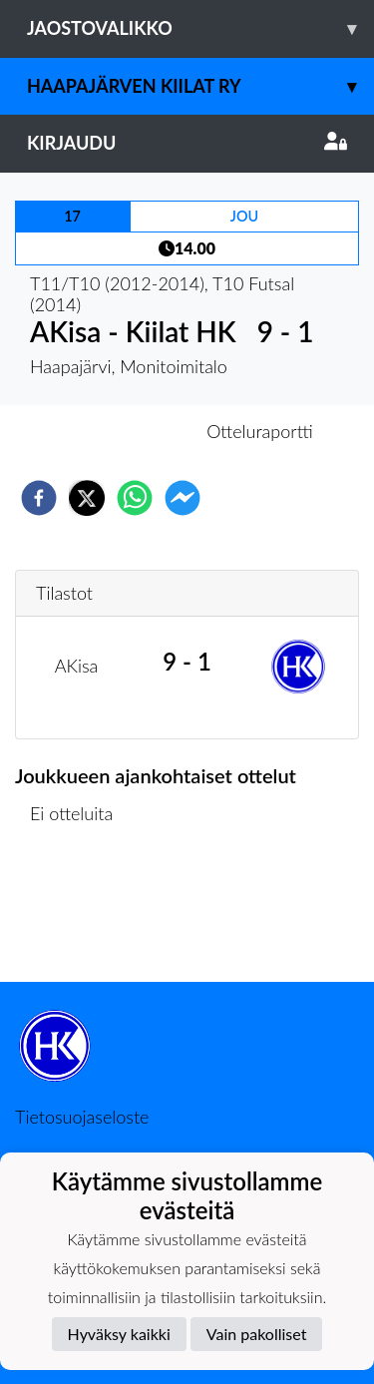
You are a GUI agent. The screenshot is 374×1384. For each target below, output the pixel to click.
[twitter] (87, 498)
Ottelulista (79, 914)
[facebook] (39, 498)
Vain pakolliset (256, 1333)
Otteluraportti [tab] (259, 431)
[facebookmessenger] (182, 498)
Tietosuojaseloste (82, 1117)
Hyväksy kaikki (119, 1333)
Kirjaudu (187, 143)
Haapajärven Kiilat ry (200, 86)
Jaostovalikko (200, 28)
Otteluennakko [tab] (118, 431)
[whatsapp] (135, 498)
